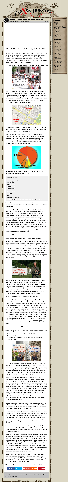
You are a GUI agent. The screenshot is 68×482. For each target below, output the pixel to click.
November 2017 (57, 49)
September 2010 (58, 56)
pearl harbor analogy (45, 474)
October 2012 (57, 50)
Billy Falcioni (57, 42)
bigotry (25, 472)
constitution (29, 472)
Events (56, 31)
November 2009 (58, 62)
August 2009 (57, 66)
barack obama (20, 472)
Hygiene (56, 30)
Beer (55, 38)
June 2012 (56, 53)
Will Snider (56, 46)
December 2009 (58, 61)
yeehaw (15, 476)
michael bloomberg (29, 474)
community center (17, 173)
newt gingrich (38, 474)
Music (55, 28)
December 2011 (57, 54)
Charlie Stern (18, 21)
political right (7, 476)
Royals (56, 36)
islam (24, 474)
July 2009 (56, 67)
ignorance (21, 474)
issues (11, 60)
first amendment (43, 472)
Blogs (55, 34)
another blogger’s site (22, 286)
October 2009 (57, 64)
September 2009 (58, 65)
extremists (38, 472)
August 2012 (57, 52)
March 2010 (57, 57)
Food (55, 23)
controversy (33, 472)
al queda (12, 472)
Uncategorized (57, 26)
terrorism (11, 476)
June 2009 (56, 69)
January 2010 (57, 60)
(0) (47, 21)
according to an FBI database (27, 138)
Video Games (57, 35)
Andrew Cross (57, 41)
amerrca (16, 472)
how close (16, 474)
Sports (56, 22)
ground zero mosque (10, 474)
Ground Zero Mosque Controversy (26, 19)
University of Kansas (59, 27)
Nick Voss (56, 45)
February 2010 (57, 58)
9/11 (9, 472)
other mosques (12, 100)
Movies (56, 24)
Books (55, 32)
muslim (34, 474)
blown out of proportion (30, 213)
